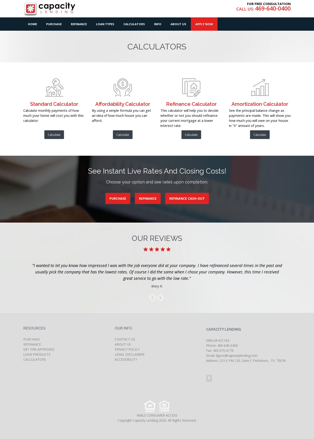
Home (32, 24)
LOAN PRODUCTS (37, 354)
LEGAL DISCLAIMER (129, 354)
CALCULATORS (34, 359)
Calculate (54, 135)
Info (157, 24)
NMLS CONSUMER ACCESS (157, 415)
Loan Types (105, 24)
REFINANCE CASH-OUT (187, 198)
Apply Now (204, 24)
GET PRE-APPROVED (38, 349)
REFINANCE (148, 198)
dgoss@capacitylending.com (237, 355)
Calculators (134, 24)
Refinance (79, 24)
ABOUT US (123, 344)
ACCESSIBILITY (126, 359)
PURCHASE (117, 198)
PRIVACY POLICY (127, 349)
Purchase (54, 24)
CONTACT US (125, 339)
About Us (178, 24)
